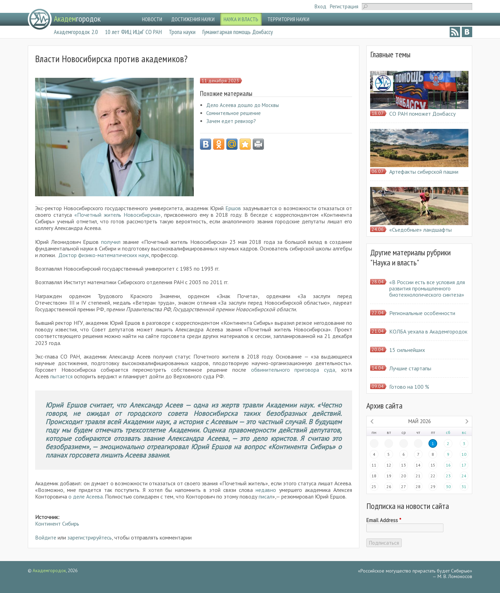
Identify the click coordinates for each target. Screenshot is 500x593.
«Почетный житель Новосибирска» (117, 214)
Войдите (45, 537)
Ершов (234, 208)
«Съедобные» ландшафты (420, 229)
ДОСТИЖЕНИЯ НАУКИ (193, 19)
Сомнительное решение (233, 113)
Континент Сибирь (57, 523)
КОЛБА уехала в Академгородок (428, 331)
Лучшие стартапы (410, 368)
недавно (266, 489)
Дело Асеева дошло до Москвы (242, 105)
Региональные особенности (422, 313)
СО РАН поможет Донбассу (422, 113)
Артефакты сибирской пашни (423, 171)
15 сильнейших (407, 349)
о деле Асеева (85, 496)
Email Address (383, 520)
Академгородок (49, 571)
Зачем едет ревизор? (231, 121)
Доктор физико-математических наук (103, 255)
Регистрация (344, 6)
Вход (320, 6)
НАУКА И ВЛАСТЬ (241, 19)
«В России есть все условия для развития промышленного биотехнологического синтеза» (427, 288)
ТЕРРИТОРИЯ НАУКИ (288, 19)
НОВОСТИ (152, 19)
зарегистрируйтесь (89, 537)
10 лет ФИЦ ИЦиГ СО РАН (133, 32)
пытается (62, 376)
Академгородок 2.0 (76, 32)
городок (77, 18)
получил (112, 241)
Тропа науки (182, 32)
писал (265, 496)
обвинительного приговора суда (293, 369)
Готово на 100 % (409, 386)
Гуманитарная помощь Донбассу (237, 32)
